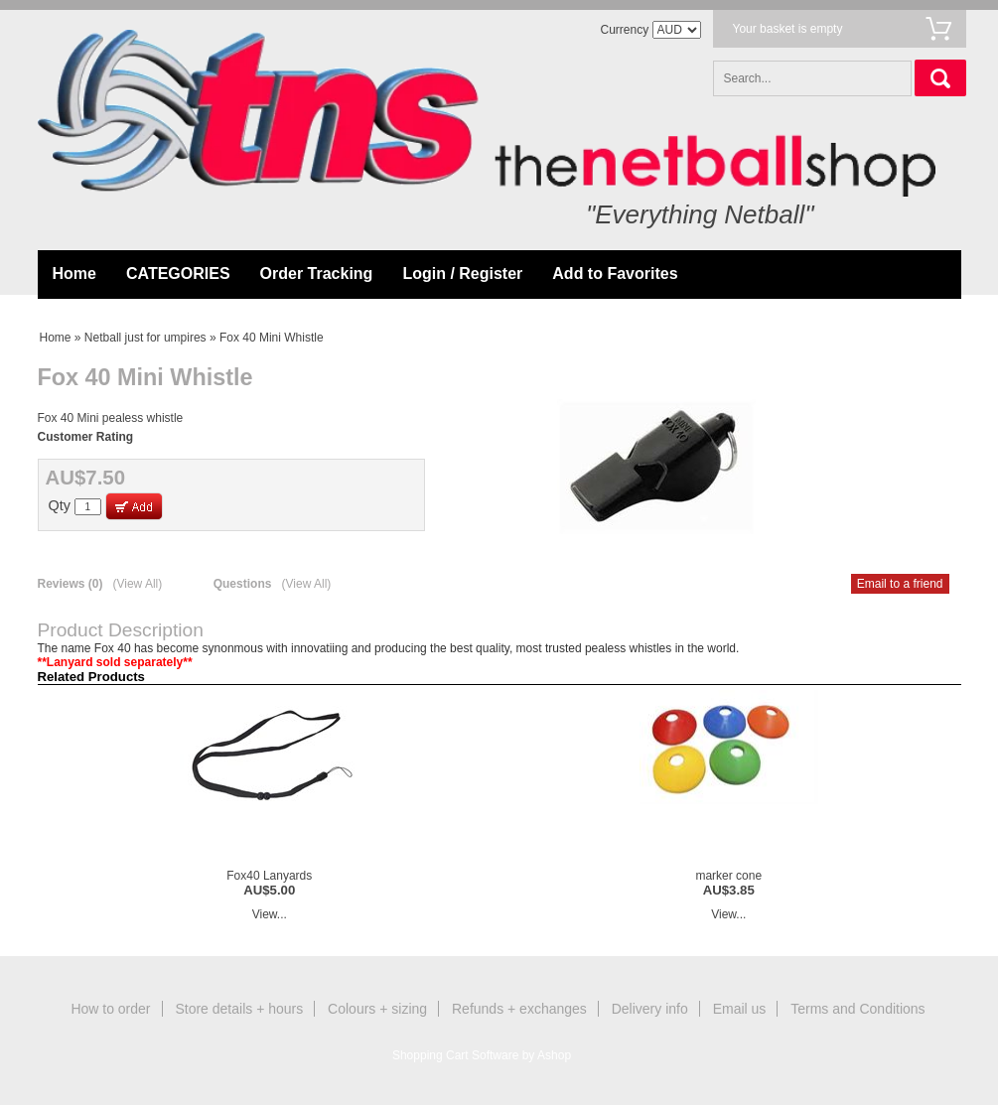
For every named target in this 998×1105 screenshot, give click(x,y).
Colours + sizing (377, 1009)
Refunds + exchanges (519, 1009)
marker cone (728, 876)
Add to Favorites (614, 273)
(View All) (137, 584)
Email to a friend (900, 584)
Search (940, 78)
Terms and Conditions (857, 1009)
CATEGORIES (178, 273)
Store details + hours (239, 1009)
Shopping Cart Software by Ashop (481, 1055)
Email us (740, 1009)
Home (74, 273)
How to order (110, 1009)
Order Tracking (316, 273)
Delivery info (650, 1009)
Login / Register (462, 273)
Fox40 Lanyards (269, 876)
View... (269, 914)
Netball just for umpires (145, 338)
